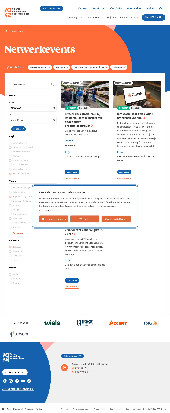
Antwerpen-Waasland (23, 147)
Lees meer (73, 172)
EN (3, 409)
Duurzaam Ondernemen (24, 201)
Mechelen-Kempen (22, 160)
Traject (16, 260)
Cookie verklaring (116, 409)
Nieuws (82, 8)
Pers (9, 409)
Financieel (18, 218)
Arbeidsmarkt (19, 192)
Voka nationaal (20, 143)
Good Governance (21, 222)
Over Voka (116, 8)
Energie (16, 209)
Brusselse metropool (23, 151)
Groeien (17, 227)
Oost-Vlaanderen (21, 164)
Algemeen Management (24, 187)
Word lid (39, 409)
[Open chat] (162, 8)
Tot (10, 114)
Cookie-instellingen (116, 218)
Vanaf (11, 102)
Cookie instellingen (133, 409)
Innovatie (60, 67)
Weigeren (84, 218)
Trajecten (111, 17)
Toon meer (18, 233)
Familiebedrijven (21, 214)
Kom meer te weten (49, 210)
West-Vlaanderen (38, 67)
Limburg (17, 156)
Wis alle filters (17, 67)
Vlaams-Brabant (20, 169)
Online (16, 283)
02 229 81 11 (80, 367)
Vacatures (98, 8)
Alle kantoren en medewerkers (18, 389)
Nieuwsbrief (18, 409)
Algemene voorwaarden (82, 409)
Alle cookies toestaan (54, 218)
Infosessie (117, 67)
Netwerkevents (93, 17)
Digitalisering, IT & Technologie (89, 67)
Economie (18, 205)
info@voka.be (81, 371)
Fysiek (16, 274)
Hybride (17, 278)
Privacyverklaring (100, 409)
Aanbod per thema (129, 17)
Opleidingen (73, 17)
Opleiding (17, 255)
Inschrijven (72, 178)
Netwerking (18, 251)
